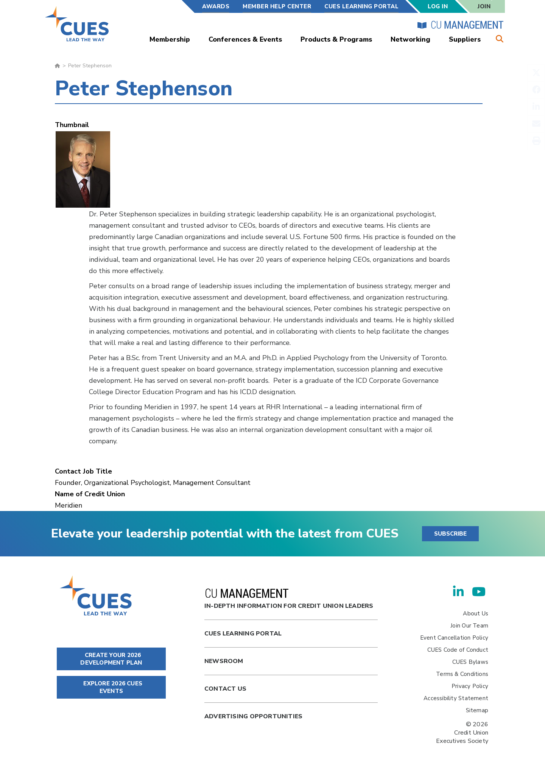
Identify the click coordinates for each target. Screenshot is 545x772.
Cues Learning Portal (243, 633)
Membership (169, 39)
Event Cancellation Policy (454, 638)
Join (484, 6)
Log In (438, 6)
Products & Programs (336, 39)
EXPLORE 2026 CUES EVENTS (111, 687)
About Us (475, 613)
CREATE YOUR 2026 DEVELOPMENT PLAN (111, 658)
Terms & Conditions (462, 674)
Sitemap (477, 710)
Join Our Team (469, 625)
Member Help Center (277, 6)
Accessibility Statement (456, 698)
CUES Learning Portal (361, 6)
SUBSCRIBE (450, 533)
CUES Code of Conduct (457, 650)
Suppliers (465, 39)
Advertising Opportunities (253, 716)
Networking (410, 39)
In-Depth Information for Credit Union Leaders (288, 599)
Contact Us (225, 689)
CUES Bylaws (470, 662)
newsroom (223, 661)
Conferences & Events (245, 39)
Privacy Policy (470, 686)
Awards (215, 6)
